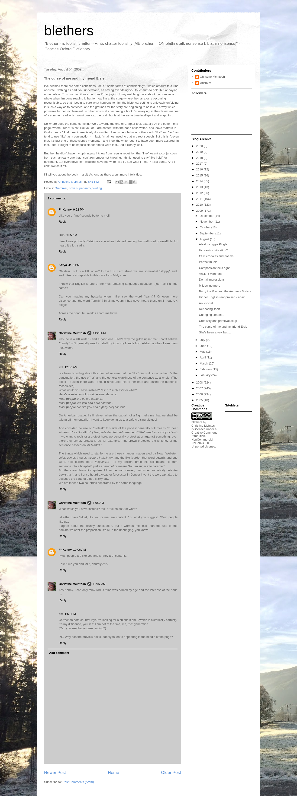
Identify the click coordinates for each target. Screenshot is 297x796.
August (205, 239)
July (203, 340)
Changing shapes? (211, 314)
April (203, 357)
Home (113, 772)
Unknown (206, 82)
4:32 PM (73, 265)
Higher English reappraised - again (222, 297)
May (203, 351)
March (204, 363)
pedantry (85, 188)
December (207, 215)
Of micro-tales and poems (216, 256)
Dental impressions (212, 279)
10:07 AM (99, 584)
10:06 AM (79, 549)
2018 (200, 158)
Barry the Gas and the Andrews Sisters (225, 291)
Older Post (171, 772)
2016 (200, 169)
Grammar (61, 188)
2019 (200, 151)
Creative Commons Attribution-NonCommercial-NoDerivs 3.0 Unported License (204, 439)
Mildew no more (209, 285)
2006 (200, 394)
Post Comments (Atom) (78, 782)
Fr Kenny (65, 209)
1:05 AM (98, 503)
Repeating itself (209, 309)
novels (73, 188)
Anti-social (206, 303)
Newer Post (55, 772)
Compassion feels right (214, 268)
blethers (69, 30)
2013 (200, 187)
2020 (200, 146)
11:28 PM (99, 333)
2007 (200, 388)
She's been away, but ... (215, 332)
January (205, 375)
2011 (200, 199)
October (205, 227)
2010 (200, 204)
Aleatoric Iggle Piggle (213, 244)
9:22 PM (78, 209)
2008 (200, 382)
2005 (200, 400)
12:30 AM (71, 367)
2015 (200, 175)
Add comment (59, 653)
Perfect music (208, 262)
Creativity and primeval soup (218, 321)
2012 (200, 193)
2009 (200, 210)
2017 (200, 163)
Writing (97, 188)
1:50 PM (70, 614)
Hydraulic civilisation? (213, 250)
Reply (62, 221)
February (206, 369)
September (207, 233)
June (203, 346)
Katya (63, 265)
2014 (200, 181)
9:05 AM (71, 235)
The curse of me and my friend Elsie (223, 326)
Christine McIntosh (72, 333)
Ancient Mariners (210, 273)
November (207, 221)
